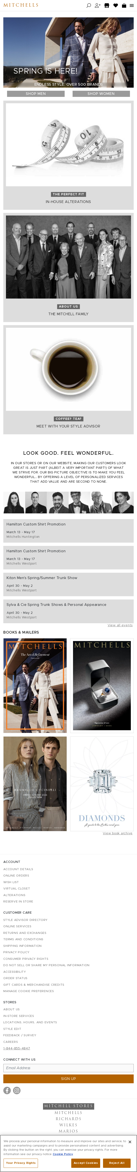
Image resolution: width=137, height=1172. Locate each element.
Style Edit (12, 1029)
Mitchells (21, 5)
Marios (68, 1131)
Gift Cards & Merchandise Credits (33, 985)
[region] (68, 1153)
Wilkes (68, 1125)
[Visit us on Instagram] (17, 1090)
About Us (11, 1009)
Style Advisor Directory (25, 920)
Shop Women (101, 94)
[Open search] (88, 5)
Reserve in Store (18, 901)
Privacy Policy (16, 952)
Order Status (15, 978)
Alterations (14, 895)
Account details (18, 869)
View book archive (118, 833)
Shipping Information (22, 946)
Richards (69, 1119)
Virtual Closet (16, 888)
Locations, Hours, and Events (30, 1022)
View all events (120, 625)
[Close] (130, 1142)
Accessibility (14, 972)
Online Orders (16, 875)
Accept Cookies (86, 1163)
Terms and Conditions (23, 939)
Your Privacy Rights (21, 1163)
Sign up (68, 1079)
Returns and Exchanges (25, 933)
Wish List (11, 882)
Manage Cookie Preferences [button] (28, 991)
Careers (10, 1042)
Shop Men (36, 94)
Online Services (17, 926)
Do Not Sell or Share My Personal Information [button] (46, 965)
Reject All (116, 1163)
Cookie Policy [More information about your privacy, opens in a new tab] (63, 1154)
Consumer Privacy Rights (25, 959)
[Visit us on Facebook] (7, 1090)
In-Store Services (18, 1016)
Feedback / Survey (19, 1035)
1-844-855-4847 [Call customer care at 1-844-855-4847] (16, 1048)
